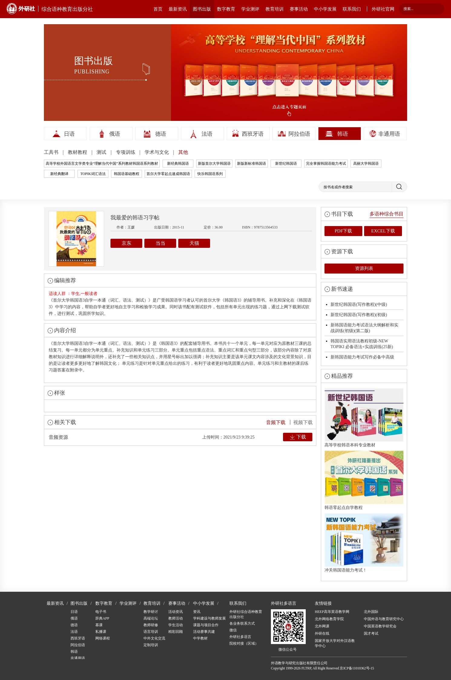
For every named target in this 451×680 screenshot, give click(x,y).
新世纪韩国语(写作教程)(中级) (359, 304)
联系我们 (352, 9)
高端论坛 (150, 618)
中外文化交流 (154, 638)
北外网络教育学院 (329, 619)
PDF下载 (343, 230)
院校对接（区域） (243, 643)
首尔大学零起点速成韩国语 (168, 174)
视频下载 (303, 422)
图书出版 (202, 9)
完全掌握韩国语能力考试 (326, 163)
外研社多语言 (240, 637)
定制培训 (150, 645)
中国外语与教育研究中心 (384, 619)
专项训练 (126, 152)
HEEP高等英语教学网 (332, 612)
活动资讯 (175, 612)
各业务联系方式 (242, 623)
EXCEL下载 (383, 230)
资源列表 (364, 268)
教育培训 (274, 9)
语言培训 (150, 632)
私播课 (100, 632)
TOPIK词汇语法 (92, 174)
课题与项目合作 (206, 625)
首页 (158, 9)
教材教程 (78, 152)
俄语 (114, 134)
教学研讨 (150, 612)
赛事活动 (299, 9)
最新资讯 (178, 9)
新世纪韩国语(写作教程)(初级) (359, 314)
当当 (160, 243)
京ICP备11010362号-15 (357, 668)
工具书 (52, 152)
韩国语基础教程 (126, 174)
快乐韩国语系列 (210, 174)
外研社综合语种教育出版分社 (245, 614)
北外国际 (371, 612)
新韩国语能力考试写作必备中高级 (362, 357)
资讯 (196, 612)
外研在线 (322, 633)
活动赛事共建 (204, 632)
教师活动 (175, 618)
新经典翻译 (59, 174)
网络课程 (102, 638)
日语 (69, 134)
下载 (301, 436)
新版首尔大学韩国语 (214, 163)
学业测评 (250, 9)
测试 (102, 152)
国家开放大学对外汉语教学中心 (335, 643)
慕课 (99, 625)
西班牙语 (253, 134)
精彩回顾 (175, 632)
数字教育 (226, 9)
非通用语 (389, 134)
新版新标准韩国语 (251, 163)
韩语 (342, 134)
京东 (126, 243)
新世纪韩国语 (286, 163)
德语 (160, 134)
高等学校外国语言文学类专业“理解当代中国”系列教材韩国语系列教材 (102, 163)
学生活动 (175, 625)
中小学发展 (325, 9)
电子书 (100, 612)
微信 (233, 630)
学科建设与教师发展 (209, 618)
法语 (207, 134)
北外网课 (322, 626)
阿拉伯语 (299, 134)
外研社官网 (383, 9)
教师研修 (150, 625)
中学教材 (200, 638)
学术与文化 (157, 152)
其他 (183, 152)
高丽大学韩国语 (366, 163)
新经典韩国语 (178, 163)
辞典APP (102, 618)
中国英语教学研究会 (380, 626)
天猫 (194, 243)
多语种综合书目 (386, 213)
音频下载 (275, 422)
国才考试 (371, 633)
